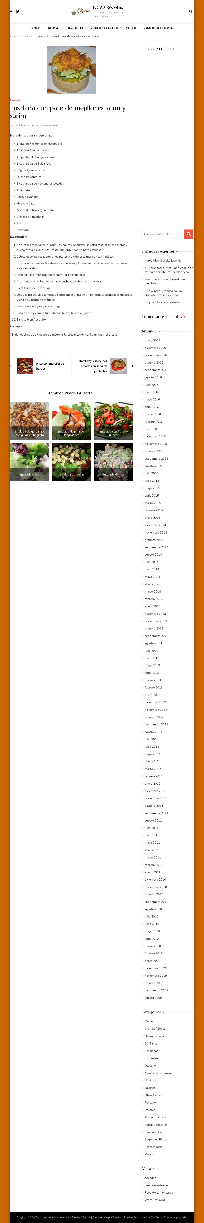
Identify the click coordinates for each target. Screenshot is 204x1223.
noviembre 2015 (156, 444)
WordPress (155, 1217)
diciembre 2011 (155, 791)
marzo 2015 (153, 503)
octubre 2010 (154, 894)
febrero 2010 (154, 953)
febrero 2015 (154, 510)
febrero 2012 (154, 776)
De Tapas (151, 1043)
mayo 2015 (152, 488)
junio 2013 (152, 658)
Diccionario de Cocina (105, 27)
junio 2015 (152, 481)
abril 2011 (152, 850)
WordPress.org (155, 1200)
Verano (149, 1154)
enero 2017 (152, 340)
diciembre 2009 (155, 968)
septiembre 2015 (156, 459)
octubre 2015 (154, 451)
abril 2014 (152, 584)
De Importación (155, 1036)
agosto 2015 (153, 466)
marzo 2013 (153, 680)
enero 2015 (152, 518)
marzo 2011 (153, 857)
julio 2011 (152, 828)
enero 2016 (152, 429)
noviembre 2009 (156, 976)
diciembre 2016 (155, 348)
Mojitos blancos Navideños (162, 302)
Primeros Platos (155, 1117)
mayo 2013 (152, 665)
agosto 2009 (153, 998)
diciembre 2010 (155, 880)
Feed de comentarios (159, 1193)
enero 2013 (152, 695)
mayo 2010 (152, 931)
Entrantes (151, 1058)
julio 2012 (152, 739)
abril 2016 (152, 407)
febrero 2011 (154, 865)
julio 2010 (152, 916)
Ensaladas (15, 100)
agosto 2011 (153, 821)
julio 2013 (152, 651)
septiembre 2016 (156, 370)
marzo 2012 (153, 769)
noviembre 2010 (156, 887)
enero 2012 (152, 784)
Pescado (150, 1102)
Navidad (150, 1080)
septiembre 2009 (156, 990)
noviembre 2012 (156, 710)
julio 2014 (152, 562)
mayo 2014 (152, 577)
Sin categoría (153, 1147)
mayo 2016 (152, 399)
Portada (35, 27)
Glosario (150, 1066)
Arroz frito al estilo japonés (163, 261)
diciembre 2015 (155, 436)
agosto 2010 (153, 909)
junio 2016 (152, 392)
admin (13, 125)
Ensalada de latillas (71, 474)
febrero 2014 (154, 599)
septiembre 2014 (156, 547)
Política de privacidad (175, 1217)
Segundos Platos (156, 1139)
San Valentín (153, 1132)
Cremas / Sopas (155, 1029)
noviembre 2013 (156, 621)
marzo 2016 (153, 414)
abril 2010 (152, 939)
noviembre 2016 (156, 355)
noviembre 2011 (156, 798)
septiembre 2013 (156, 636)
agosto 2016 (153, 377)
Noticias (131, 27)
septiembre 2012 (156, 724)
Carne (149, 1021)
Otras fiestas (153, 1095)
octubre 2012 (154, 717)
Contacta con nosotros (159, 27)
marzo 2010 (153, 946)
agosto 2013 (153, 643)
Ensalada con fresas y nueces (114, 433)
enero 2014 (152, 606)
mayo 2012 (152, 754)
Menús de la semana (158, 1073)
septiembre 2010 (156, 902)
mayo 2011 (152, 843)
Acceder (150, 1178)
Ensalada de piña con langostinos (72, 433)
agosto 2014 (153, 555)
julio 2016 (152, 385)
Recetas (53, 27)
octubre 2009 (154, 983)
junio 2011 (152, 835)
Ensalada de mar (114, 474)
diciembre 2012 (155, 702)
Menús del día (74, 27)
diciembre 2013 (155, 614)
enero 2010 (152, 961)
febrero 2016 (154, 422)
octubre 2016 (154, 363)
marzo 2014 (153, 592)
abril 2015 (152, 496)
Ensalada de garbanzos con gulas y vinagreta (30, 433)
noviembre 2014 (156, 533)
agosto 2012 (153, 732)
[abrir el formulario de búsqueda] (191, 11)
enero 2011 (152, 872)
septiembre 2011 (156, 813)
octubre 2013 (154, 628)
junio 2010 (152, 924)
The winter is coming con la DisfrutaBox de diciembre (163, 293)
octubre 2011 (154, 806)
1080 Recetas (108, 7)
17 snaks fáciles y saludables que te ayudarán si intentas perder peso (169, 270)
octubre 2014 (154, 540)
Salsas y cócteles (156, 1125)
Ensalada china (29, 474)
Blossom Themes (123, 1217)
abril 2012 (152, 761)
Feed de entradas (156, 1185)
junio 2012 (152, 747)
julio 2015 (152, 473)
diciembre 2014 (155, 525)
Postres (150, 1110)
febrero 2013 (154, 687)
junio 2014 (152, 569)
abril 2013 (152, 673)
